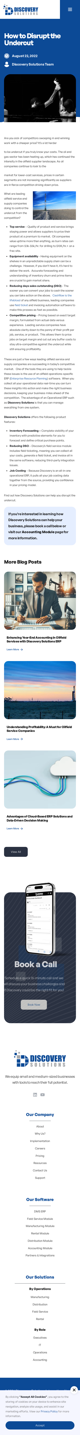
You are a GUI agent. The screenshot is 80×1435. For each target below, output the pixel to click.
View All (16, 851)
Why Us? (40, 1133)
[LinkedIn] (35, 1094)
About (40, 1126)
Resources (40, 1163)
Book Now (23, 1004)
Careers (40, 1148)
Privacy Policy (49, 1411)
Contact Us (40, 1170)
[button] (70, 9)
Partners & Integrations (40, 1255)
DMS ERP (40, 1211)
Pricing (40, 1155)
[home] (20, 9)
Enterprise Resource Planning (28, 378)
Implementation (40, 1141)
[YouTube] (42, 1094)
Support (40, 1177)
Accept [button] (40, 1425)
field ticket (21, 305)
